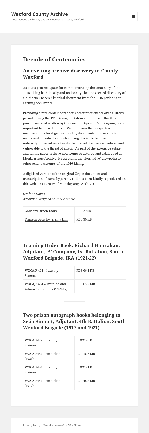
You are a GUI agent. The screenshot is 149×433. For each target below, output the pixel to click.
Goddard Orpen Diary (41, 211)
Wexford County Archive (39, 14)
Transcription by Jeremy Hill (46, 219)
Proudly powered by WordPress (62, 425)
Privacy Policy (31, 425)
